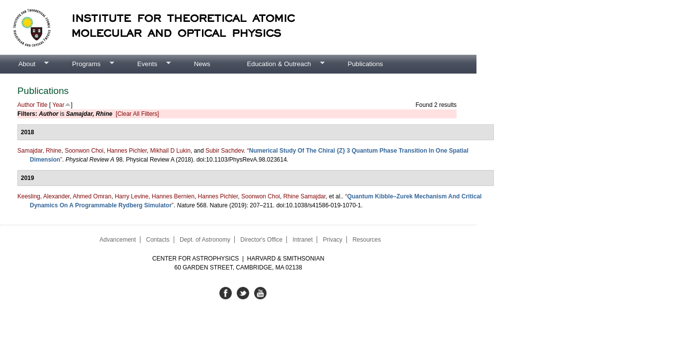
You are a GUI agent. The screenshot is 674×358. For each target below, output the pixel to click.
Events (144, 64)
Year (59, 104)
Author (26, 104)
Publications (365, 64)
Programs (84, 64)
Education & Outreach (277, 64)
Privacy (332, 239)
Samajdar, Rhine (39, 150)
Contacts (157, 239)
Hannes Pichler (127, 150)
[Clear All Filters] (137, 113)
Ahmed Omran (91, 196)
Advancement (117, 239)
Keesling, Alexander (43, 196)
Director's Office (261, 239)
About (24, 64)
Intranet (302, 239)
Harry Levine (131, 196)
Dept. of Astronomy (205, 239)
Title (41, 104)
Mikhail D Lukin (170, 150)
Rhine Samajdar (304, 196)
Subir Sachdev (224, 150)
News (202, 64)
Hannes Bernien (173, 196)
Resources (366, 239)
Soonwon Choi (84, 150)
